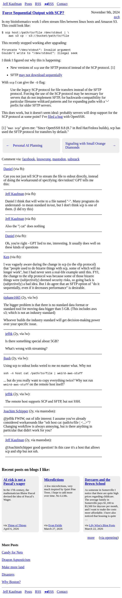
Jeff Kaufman (12, 4)
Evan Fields (55, 527)
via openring (108, 540)
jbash (7, 361)
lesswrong (44, 162)
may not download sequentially (40, 77)
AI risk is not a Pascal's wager (14, 484)
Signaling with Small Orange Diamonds (90, 148)
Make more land (13, 570)
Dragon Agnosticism (16, 562)
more (91, 540)
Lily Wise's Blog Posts (102, 527)
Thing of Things (17, 527)
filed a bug (55, 119)
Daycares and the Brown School (97, 484)
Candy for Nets (12, 555)
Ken (6, 259)
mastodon (59, 162)
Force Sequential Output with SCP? (33, 12)
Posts (28, 4)
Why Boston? (11, 584)
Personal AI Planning (24, 148)
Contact (62, 4)
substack (73, 162)
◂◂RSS (49, 4)
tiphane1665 (12, 300)
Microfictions (54, 482)
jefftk (9, 336)
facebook (28, 162)
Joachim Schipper (15, 414)
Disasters (8, 577)
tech (117, 17)
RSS (38, 4)
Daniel (8, 171)
